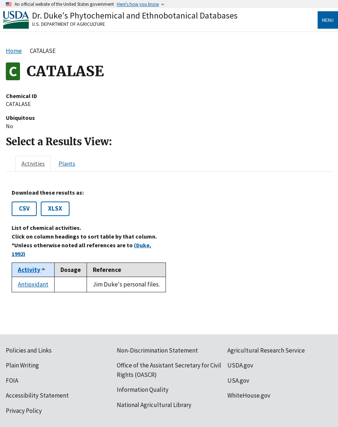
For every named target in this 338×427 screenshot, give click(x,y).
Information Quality (142, 390)
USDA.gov (240, 365)
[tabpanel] (169, 240)
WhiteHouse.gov (248, 395)
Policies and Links (29, 350)
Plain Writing (22, 365)
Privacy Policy (24, 411)
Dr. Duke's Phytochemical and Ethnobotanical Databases (135, 15)
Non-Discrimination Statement (157, 350)
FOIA (12, 381)
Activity (32, 270)
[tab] (33, 163)
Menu (328, 20)
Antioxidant (33, 284)
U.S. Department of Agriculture (68, 24)
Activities (33, 163)
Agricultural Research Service (266, 350)
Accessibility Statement (37, 395)
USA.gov (238, 381)
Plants (67, 163)
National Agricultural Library (154, 405)
